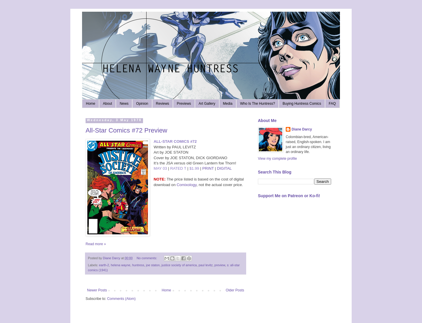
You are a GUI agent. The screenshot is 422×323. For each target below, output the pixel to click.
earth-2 (104, 265)
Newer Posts (97, 290)
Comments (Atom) (121, 299)
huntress (138, 265)
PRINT (208, 168)
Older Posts (235, 290)
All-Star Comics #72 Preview (126, 130)
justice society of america (179, 265)
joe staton (153, 265)
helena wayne (120, 265)
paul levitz (206, 265)
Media (228, 104)
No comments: (147, 258)
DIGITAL (224, 168)
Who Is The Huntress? (257, 104)
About (107, 104)
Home (90, 104)
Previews (184, 104)
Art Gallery (207, 104)
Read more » (96, 244)
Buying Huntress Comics (302, 104)
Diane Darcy (302, 129)
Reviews (162, 104)
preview (220, 265)
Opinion (142, 104)
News (124, 104)
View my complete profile (277, 159)
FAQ (332, 104)
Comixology (187, 185)
